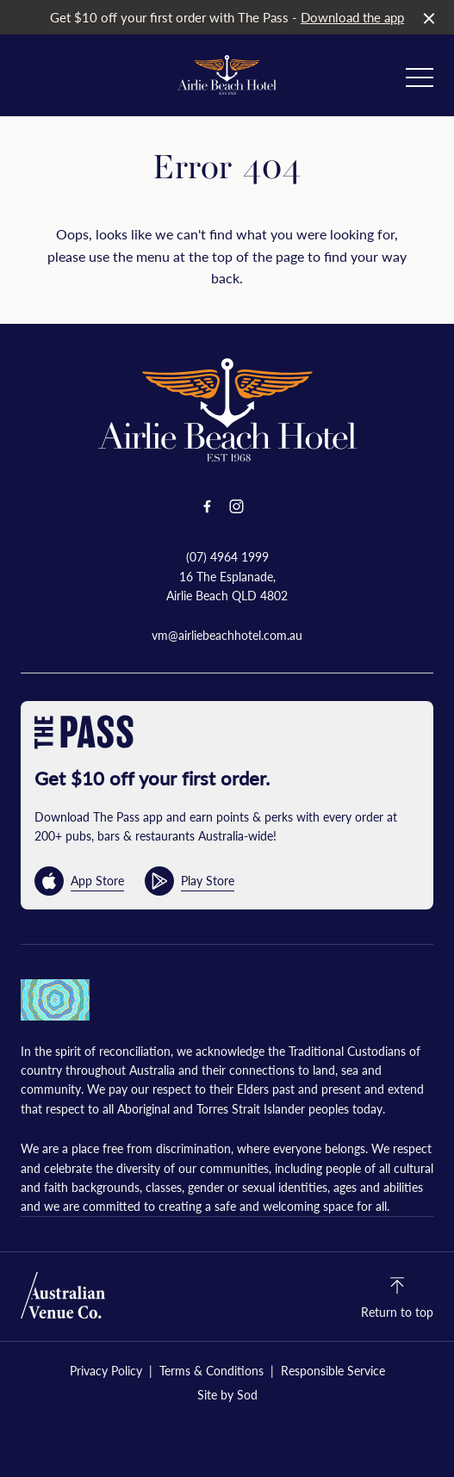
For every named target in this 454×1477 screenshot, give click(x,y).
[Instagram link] (237, 506)
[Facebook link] (208, 506)
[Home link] (227, 75)
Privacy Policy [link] (106, 1370)
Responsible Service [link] (333, 1370)
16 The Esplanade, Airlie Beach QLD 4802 (227, 586)
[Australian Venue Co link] (63, 1295)
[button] (419, 82)
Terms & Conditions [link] (211, 1370)
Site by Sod (227, 1394)
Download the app (352, 17)
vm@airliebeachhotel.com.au (227, 634)
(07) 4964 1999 (227, 556)
